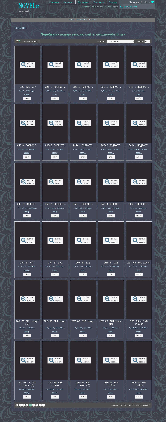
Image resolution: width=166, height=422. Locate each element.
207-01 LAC (55, 262)
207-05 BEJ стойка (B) (83, 384)
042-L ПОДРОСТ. (139, 86)
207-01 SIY (83, 262)
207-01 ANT (27, 262)
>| (43, 405)
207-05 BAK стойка (55, 384)
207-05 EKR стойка (111, 384)
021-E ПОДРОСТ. (55, 86)
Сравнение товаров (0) (32, 41)
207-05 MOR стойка (139, 384)
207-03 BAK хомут (138, 262)
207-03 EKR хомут (55, 321)
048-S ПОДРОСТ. (27, 204)
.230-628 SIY (27, 86)
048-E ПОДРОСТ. (111, 145)
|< (17, 405)
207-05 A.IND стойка (139, 322)
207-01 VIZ (111, 262)
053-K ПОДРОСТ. (111, 204)
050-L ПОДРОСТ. (83, 204)
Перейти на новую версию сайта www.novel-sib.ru (83, 34)
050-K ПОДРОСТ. (55, 204)
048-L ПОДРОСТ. (139, 145)
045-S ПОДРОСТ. (55, 145)
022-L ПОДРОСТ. (111, 86)
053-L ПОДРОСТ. (139, 204)
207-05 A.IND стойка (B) (27, 384)
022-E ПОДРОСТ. (83, 86)
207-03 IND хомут (83, 321)
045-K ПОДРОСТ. (27, 145)
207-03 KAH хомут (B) (110, 322)
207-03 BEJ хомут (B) (27, 322)
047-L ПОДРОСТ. (83, 145)
